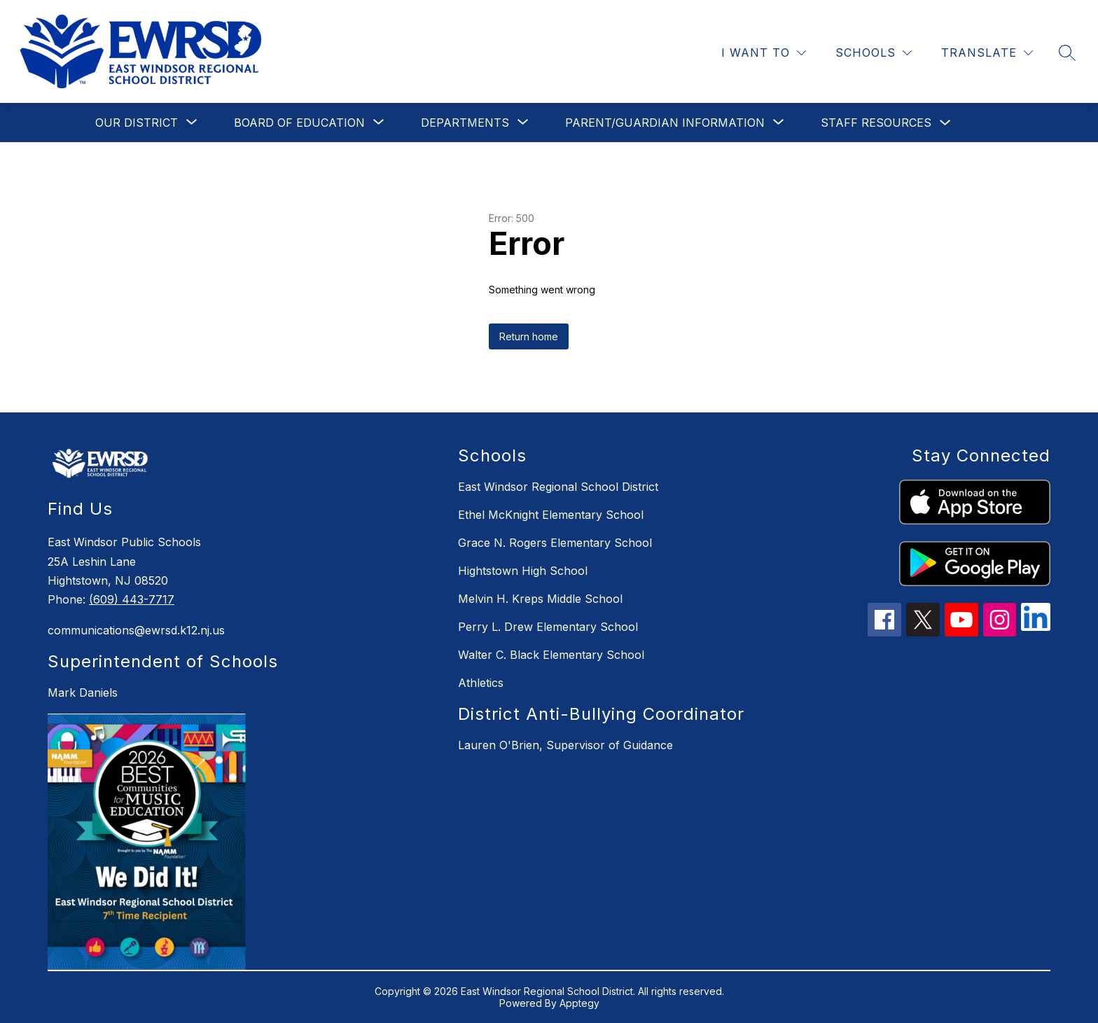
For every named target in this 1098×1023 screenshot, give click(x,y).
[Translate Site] (987, 53)
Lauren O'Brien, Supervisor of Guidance (565, 745)
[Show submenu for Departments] (465, 122)
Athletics (480, 683)
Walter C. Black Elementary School (551, 655)
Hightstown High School (523, 571)
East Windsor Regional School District (558, 487)
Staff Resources (876, 123)
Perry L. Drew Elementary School (548, 627)
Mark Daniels (83, 693)
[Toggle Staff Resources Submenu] (945, 122)
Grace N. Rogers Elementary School (555, 543)
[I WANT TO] (763, 53)
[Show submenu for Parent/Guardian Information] (665, 122)
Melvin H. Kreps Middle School (540, 599)
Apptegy (579, 1003)
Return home (528, 336)
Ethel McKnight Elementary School (551, 515)
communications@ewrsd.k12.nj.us (136, 630)
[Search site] (1067, 52)
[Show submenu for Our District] (136, 122)
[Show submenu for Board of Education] (299, 122)
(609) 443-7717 (131, 599)
